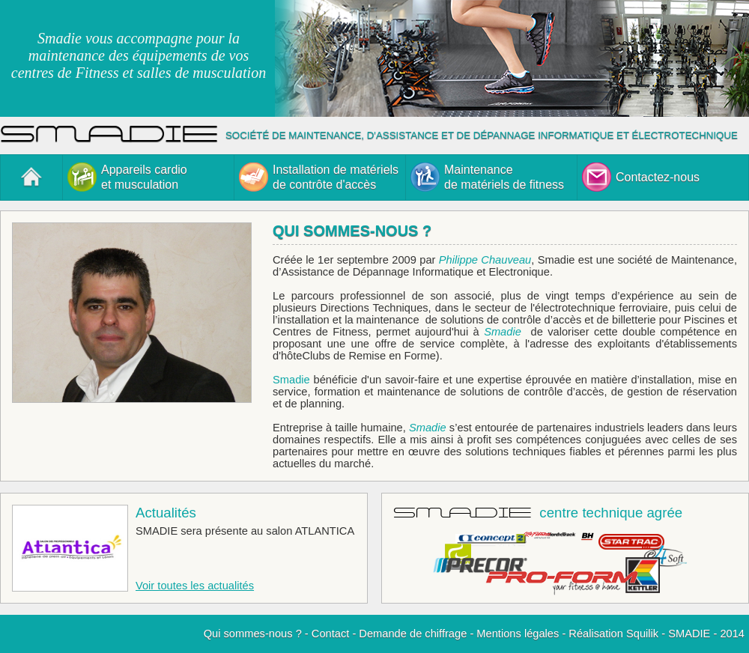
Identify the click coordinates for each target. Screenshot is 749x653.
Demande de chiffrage (413, 634)
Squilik (642, 634)
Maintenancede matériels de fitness (487, 177)
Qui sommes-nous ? (253, 634)
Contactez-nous (641, 177)
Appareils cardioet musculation (127, 177)
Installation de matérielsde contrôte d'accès (318, 177)
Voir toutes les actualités (195, 586)
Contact (331, 634)
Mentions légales (517, 634)
